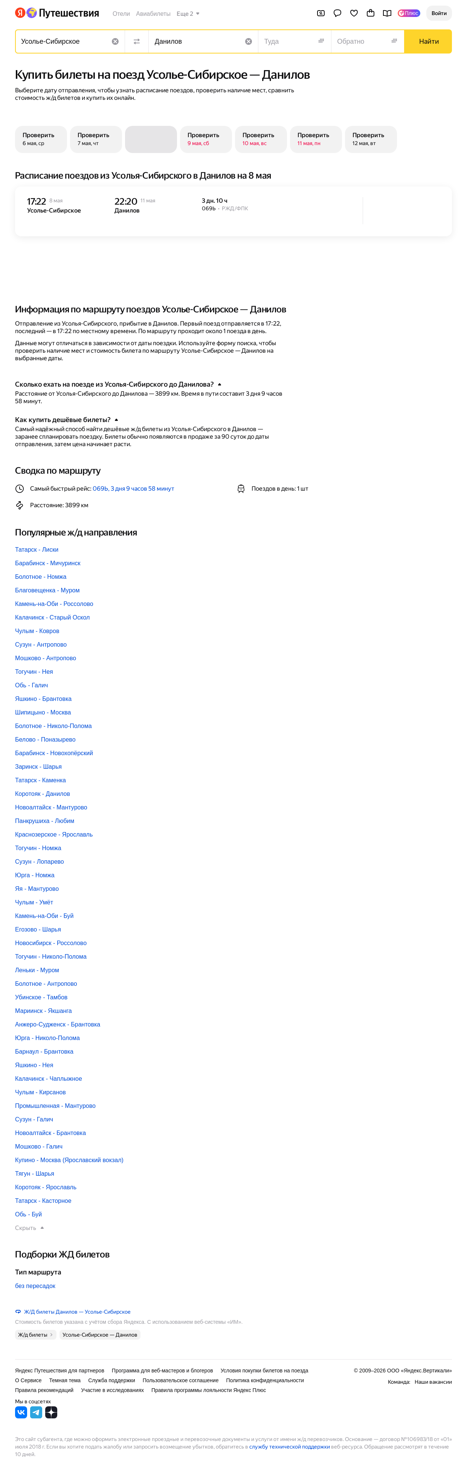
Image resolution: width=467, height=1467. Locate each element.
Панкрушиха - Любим (44, 821)
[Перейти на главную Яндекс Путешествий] (62, 12)
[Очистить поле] (115, 41)
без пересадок (35, 1286)
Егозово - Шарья (38, 929)
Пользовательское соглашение (181, 1380)
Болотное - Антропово (46, 984)
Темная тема (65, 1380)
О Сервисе (28, 1380)
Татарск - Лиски (36, 549)
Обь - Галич (31, 685)
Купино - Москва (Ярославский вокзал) (69, 1160)
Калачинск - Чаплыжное (48, 1078)
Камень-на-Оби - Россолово (54, 604)
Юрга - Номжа (35, 875)
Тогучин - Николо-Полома (51, 956)
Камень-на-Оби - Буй (44, 916)
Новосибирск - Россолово (51, 943)
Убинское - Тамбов (41, 997)
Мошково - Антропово (45, 658)
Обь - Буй (28, 1214)
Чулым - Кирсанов (40, 1092)
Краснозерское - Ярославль (54, 834)
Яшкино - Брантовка (43, 699)
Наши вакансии (433, 1382)
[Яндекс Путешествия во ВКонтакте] (21, 1416)
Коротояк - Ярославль (45, 1187)
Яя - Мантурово (37, 889)
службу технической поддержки (289, 1447)
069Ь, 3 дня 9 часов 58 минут (133, 488)
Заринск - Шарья (38, 766)
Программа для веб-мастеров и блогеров (162, 1371)
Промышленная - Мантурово (55, 1106)
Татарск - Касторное (43, 1201)
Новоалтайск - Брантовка (50, 1133)
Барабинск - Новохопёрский (54, 753)
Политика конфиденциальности (265, 1380)
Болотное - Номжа (40, 577)
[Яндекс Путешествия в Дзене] (51, 1416)
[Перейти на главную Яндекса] (20, 12)
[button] (439, 13)
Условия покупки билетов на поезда (264, 1371)
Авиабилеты (153, 14)
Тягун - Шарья (34, 1173)
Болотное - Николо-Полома (53, 726)
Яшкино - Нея (34, 1065)
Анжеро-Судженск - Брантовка (57, 1024)
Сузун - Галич (34, 1119)
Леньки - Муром (37, 970)
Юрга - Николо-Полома (47, 1038)
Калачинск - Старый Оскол (52, 617)
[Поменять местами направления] (137, 41)
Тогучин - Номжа (38, 848)
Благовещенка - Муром (47, 590)
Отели (121, 14)
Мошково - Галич (39, 1146)
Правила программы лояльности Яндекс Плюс (208, 1390)
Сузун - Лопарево (39, 861)
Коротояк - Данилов (42, 794)
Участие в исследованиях (112, 1390)
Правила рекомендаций (44, 1390)
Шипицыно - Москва (43, 712)
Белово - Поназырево (45, 739)
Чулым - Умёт (34, 902)
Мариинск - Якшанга (43, 1011)
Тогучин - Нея (34, 671)
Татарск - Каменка (40, 780)
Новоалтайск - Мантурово (51, 807)
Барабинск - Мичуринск (47, 563)
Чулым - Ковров (37, 631)
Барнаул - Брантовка (44, 1051)
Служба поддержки (111, 1380)
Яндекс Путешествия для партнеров (59, 1371)
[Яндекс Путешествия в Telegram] (36, 1416)
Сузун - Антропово (41, 644)
